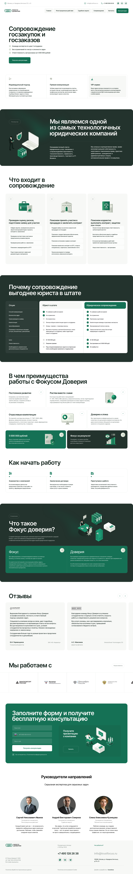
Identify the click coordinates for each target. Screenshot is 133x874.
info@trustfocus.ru (92, 3)
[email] (32, 741)
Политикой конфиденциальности (37, 754)
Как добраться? (98, 845)
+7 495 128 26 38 (108, 3)
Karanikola (104, 869)
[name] (32, 728)
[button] (122, 10)
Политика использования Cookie (67, 869)
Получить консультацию (32, 748)
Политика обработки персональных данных (19, 869)
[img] (12, 10)
